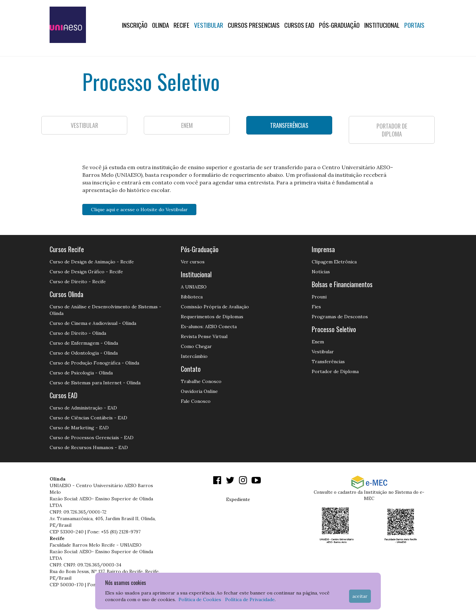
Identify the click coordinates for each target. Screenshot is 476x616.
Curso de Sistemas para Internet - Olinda (95, 383)
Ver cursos (193, 262)
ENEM (187, 125)
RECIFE (181, 24)
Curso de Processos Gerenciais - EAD (92, 438)
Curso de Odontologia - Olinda (84, 353)
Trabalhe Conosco (201, 381)
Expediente (238, 499)
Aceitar (360, 596)
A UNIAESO (194, 287)
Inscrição (134, 24)
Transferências (328, 362)
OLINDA (160, 24)
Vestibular (208, 24)
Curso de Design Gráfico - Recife (86, 272)
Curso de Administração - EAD (83, 408)
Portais (414, 24)
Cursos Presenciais (254, 24)
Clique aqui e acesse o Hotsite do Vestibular (139, 209)
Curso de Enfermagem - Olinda (84, 343)
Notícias (321, 272)
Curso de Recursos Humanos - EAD (89, 447)
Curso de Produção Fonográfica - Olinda (94, 363)
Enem (318, 342)
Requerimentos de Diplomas (212, 317)
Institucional (382, 24)
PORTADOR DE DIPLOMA (392, 130)
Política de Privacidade (250, 599)
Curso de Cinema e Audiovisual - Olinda (93, 323)
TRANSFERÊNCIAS (289, 125)
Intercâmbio (194, 356)
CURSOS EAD (299, 24)
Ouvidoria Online (199, 391)
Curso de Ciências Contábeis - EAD (88, 418)
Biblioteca (192, 297)
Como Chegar (196, 346)
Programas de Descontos (340, 317)
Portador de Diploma (335, 371)
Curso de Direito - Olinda (78, 333)
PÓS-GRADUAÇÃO (339, 24)
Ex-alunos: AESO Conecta (209, 326)
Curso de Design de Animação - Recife (92, 262)
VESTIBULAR (84, 125)
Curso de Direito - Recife (78, 282)
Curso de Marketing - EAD (79, 428)
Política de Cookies (199, 599)
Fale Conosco (196, 401)
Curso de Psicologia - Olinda (81, 373)
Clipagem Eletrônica (334, 262)
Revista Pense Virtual (204, 336)
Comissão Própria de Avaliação (215, 307)
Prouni (319, 297)
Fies (316, 307)
